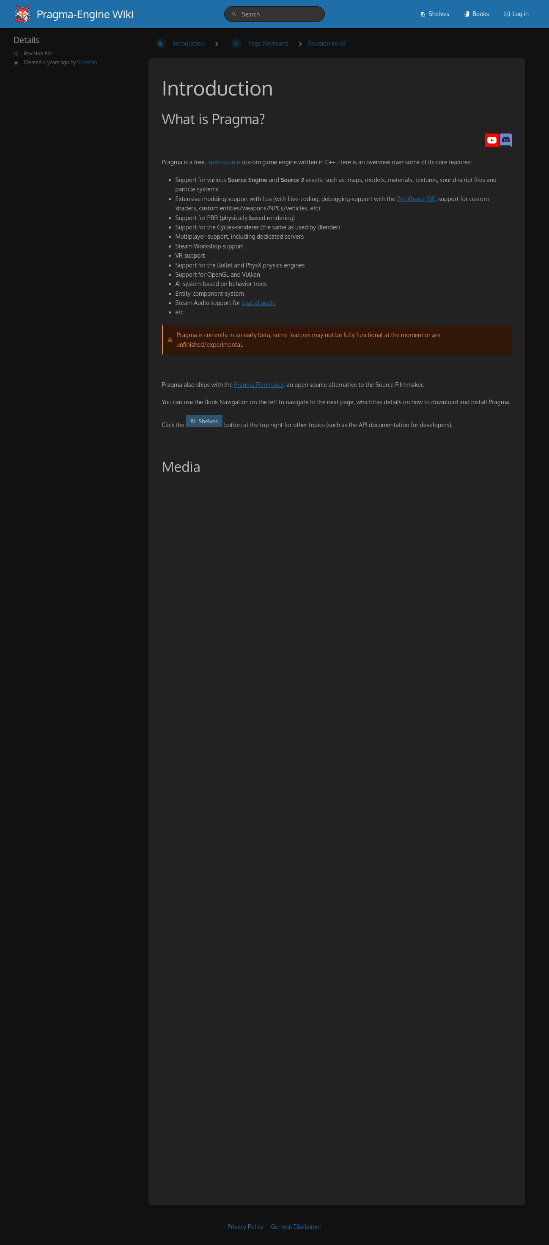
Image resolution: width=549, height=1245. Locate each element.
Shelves (434, 13)
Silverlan (87, 62)
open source (223, 162)
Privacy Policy (246, 1226)
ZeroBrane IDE (416, 198)
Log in (516, 13)
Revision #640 (326, 43)
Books (476, 13)
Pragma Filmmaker (259, 384)
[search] (274, 14)
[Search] (234, 14)
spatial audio (259, 302)
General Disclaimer (296, 1226)
